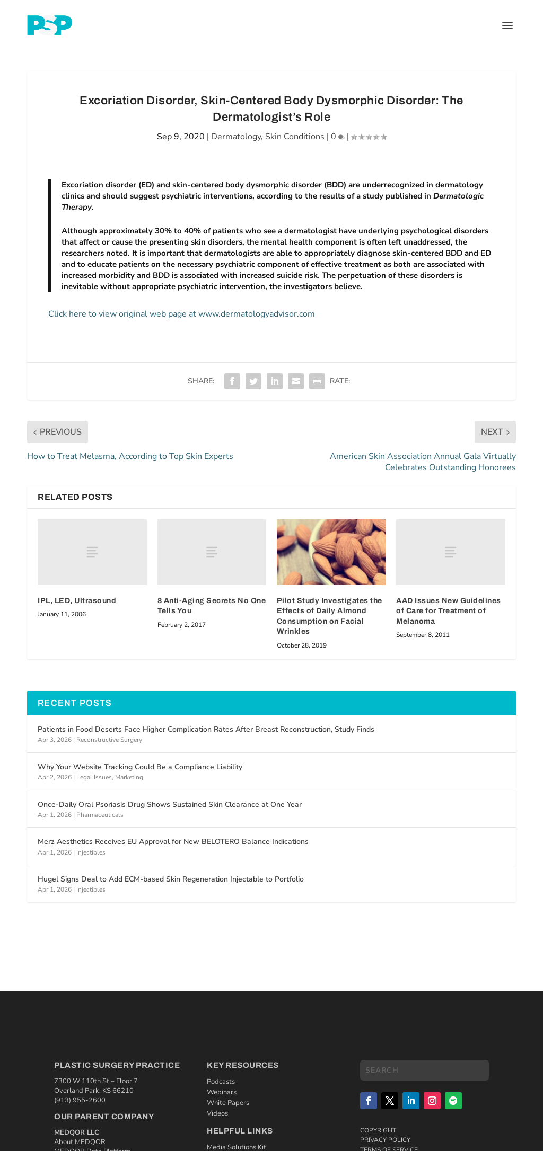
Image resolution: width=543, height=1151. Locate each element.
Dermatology (236, 136)
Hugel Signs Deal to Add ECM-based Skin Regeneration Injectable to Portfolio (171, 879)
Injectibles (91, 852)
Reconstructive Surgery (109, 739)
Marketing (129, 777)
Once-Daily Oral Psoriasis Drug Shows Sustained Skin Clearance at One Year (170, 804)
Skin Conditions (295, 136)
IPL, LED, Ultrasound (77, 601)
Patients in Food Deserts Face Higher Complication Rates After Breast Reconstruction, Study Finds (206, 729)
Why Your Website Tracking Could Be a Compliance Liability (140, 767)
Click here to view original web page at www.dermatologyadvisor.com (181, 314)
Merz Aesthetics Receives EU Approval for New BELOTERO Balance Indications (173, 842)
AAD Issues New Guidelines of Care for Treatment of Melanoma (448, 611)
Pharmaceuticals (100, 815)
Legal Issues (94, 777)
